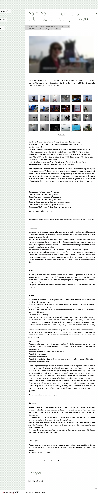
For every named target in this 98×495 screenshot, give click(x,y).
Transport (60, 26)
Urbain (67, 26)
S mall (47, 26)
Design (42, 26)
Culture (36, 26)
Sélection (53, 26)
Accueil (30, 26)
